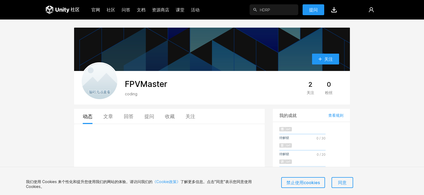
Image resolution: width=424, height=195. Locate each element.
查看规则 (335, 115)
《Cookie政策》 (166, 181)
